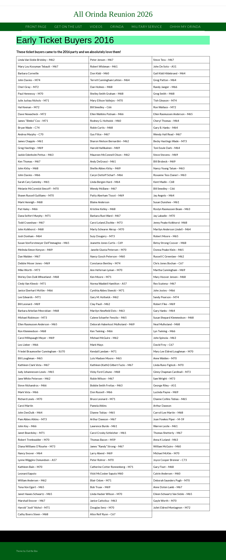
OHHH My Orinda (185, 27)
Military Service (147, 27)
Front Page (36, 27)
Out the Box (32, 551)
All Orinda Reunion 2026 (113, 14)
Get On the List (68, 27)
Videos (96, 27)
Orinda (117, 27)
